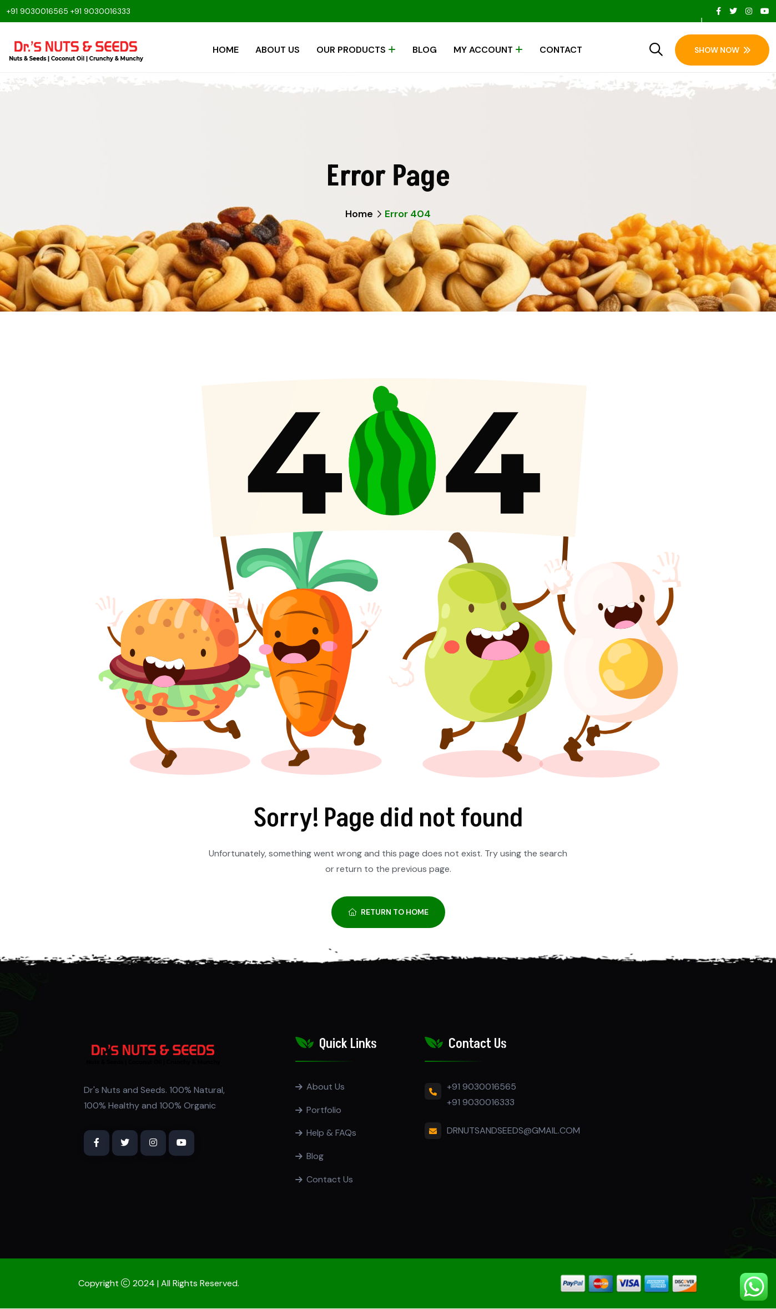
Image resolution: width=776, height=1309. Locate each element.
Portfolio (323, 1110)
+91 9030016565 (37, 11)
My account (483, 50)
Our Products (351, 50)
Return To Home (388, 912)
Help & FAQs (331, 1133)
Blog (424, 50)
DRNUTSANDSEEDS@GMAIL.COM (513, 1130)
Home (226, 50)
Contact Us (329, 1180)
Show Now (722, 50)
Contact (561, 50)
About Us (277, 50)
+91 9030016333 (100, 11)
